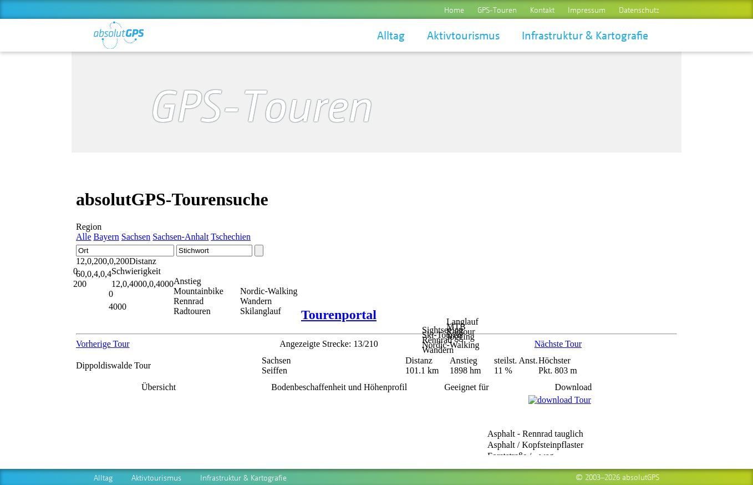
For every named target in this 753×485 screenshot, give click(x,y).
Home (454, 9)
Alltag (391, 35)
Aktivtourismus (463, 35)
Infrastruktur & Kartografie (585, 35)
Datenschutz (639, 9)
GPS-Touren (497, 9)
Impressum (587, 9)
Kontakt (542, 9)
